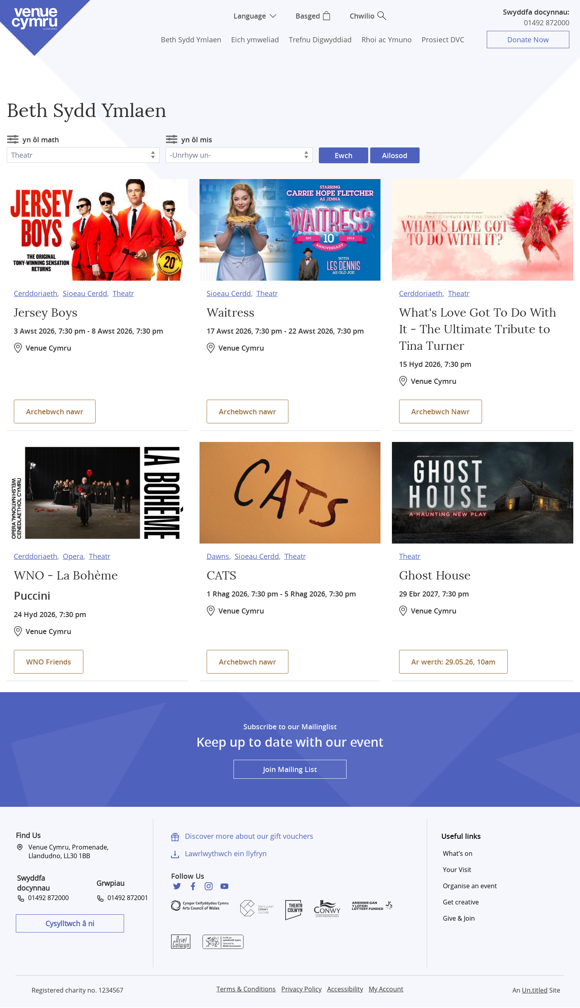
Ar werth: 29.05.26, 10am (453, 661)
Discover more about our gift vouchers (249, 836)
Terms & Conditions (246, 989)
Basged (308, 16)
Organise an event (470, 886)
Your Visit (457, 869)
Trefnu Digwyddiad (320, 39)
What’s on (458, 853)
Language (250, 16)
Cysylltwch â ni (69, 923)
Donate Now (528, 39)
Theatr (123, 293)
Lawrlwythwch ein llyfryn (226, 853)
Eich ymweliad (255, 39)
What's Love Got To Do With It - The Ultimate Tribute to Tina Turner (477, 329)
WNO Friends (48, 661)
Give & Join (459, 918)
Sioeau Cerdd (85, 293)
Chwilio (362, 16)
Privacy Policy (301, 989)
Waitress (230, 313)
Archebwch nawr (54, 411)
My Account (386, 989)
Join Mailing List (290, 769)
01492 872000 (546, 22)
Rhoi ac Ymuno (387, 39)
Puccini (32, 596)
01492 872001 (126, 897)
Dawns (218, 556)
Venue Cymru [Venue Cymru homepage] (34, 19)
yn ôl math (41, 139)
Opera (73, 556)
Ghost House (435, 576)
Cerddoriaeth (35, 293)
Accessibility (345, 989)
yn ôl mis (196, 139)
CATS (221, 576)
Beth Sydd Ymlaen (191, 39)
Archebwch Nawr (440, 411)
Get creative (461, 902)
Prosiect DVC (443, 39)
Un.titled (535, 990)
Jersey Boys (45, 313)
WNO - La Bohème (66, 576)
